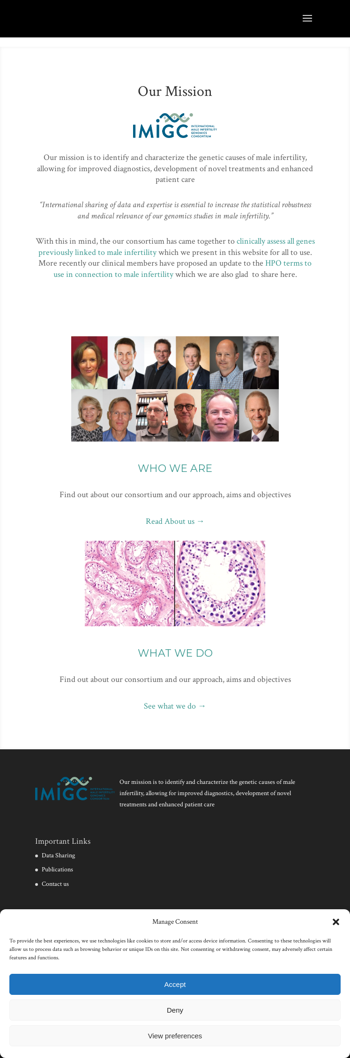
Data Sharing (58, 855)
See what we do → (175, 706)
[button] (336, 922)
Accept (175, 984)
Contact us (55, 884)
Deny (175, 1010)
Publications (57, 869)
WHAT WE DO (175, 653)
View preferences (175, 1036)
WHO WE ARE (175, 468)
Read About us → (175, 521)
